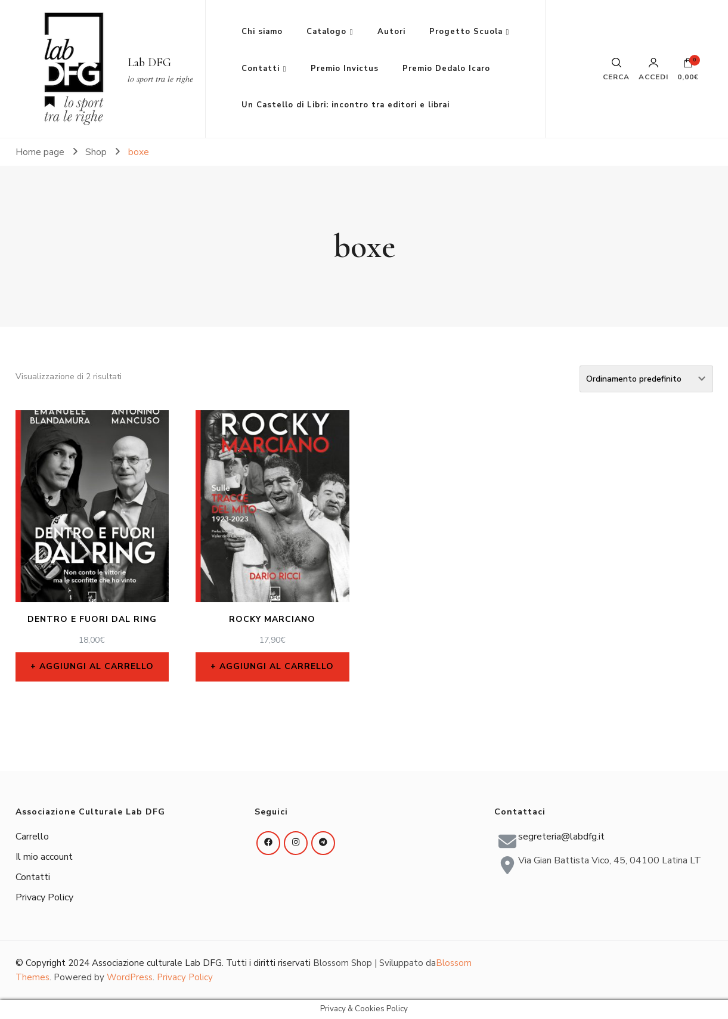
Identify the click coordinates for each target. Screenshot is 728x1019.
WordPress (130, 977)
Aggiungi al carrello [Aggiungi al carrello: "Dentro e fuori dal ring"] (96, 666)
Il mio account (44, 856)
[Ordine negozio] (646, 379)
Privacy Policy (44, 897)
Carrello (32, 836)
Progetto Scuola (466, 31)
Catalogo (326, 31)
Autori (391, 31)
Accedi (653, 69)
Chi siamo (262, 31)
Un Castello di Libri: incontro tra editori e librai (345, 105)
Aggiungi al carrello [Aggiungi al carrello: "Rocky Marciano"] (276, 666)
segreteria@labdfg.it (561, 836)
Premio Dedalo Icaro (446, 68)
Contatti (260, 68)
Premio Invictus (345, 68)
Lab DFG (149, 62)
